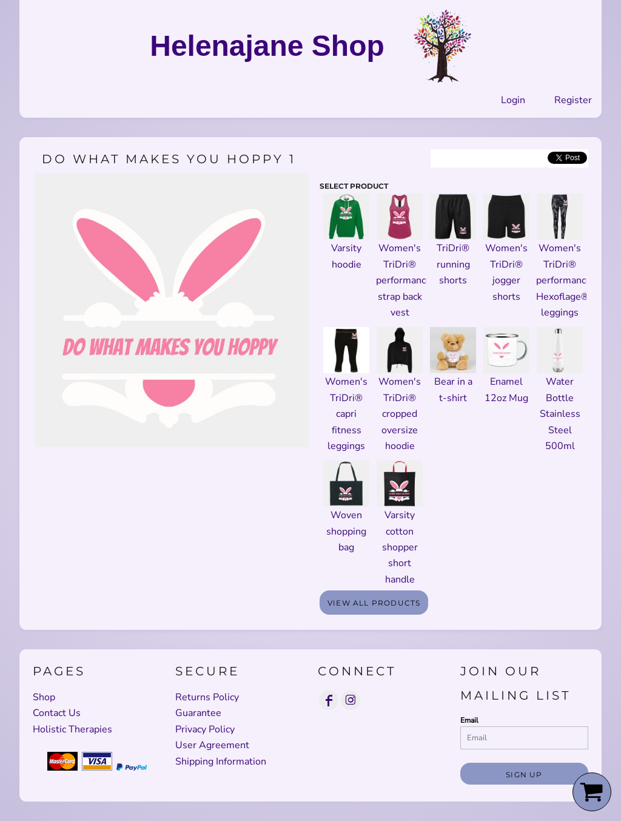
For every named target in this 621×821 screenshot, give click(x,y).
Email (469, 720)
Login (513, 100)
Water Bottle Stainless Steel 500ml (560, 414)
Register (573, 100)
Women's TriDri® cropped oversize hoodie (399, 414)
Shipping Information (220, 761)
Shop (44, 697)
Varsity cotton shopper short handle (400, 547)
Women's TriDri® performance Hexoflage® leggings (563, 280)
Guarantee (198, 713)
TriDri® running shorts (453, 264)
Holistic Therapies (72, 729)
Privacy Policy (205, 729)
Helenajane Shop (267, 46)
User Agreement (212, 745)
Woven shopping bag (346, 531)
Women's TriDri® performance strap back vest (403, 280)
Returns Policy (207, 697)
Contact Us (57, 713)
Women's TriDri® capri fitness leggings (346, 414)
